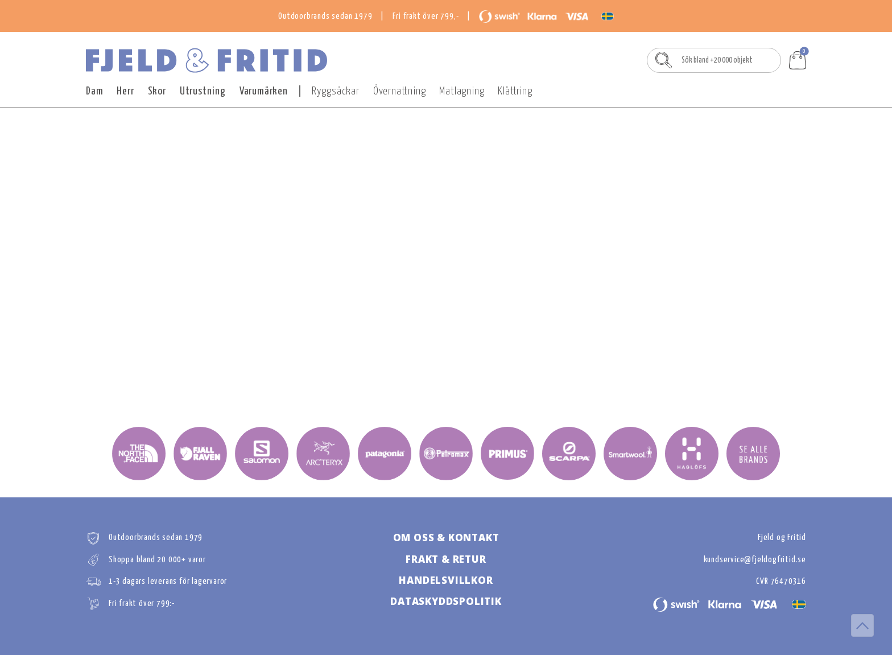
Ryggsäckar (336, 91)
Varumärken (263, 91)
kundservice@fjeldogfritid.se (755, 559)
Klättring (515, 91)
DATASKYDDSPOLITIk (446, 601)
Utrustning (203, 91)
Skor (157, 91)
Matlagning (461, 91)
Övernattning (399, 91)
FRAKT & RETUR (446, 559)
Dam (94, 91)
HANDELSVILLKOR (446, 580)
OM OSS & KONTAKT (446, 537)
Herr (125, 91)
